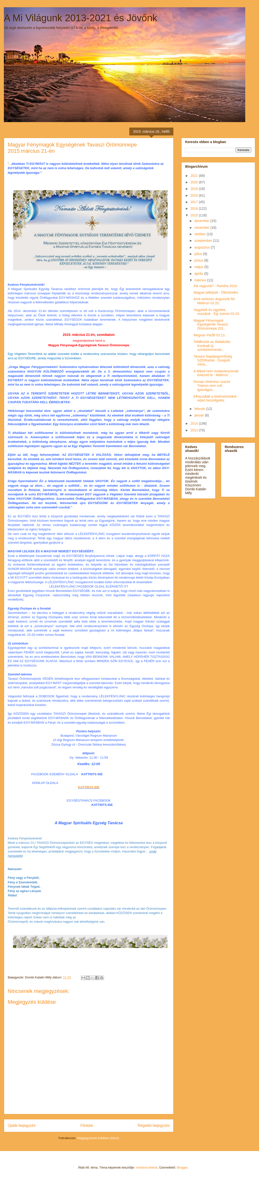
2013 (194, 430)
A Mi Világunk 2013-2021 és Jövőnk (80, 18)
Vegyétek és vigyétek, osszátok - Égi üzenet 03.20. (217, 312)
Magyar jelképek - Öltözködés (216, 292)
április (199, 274)
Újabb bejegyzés (21, 1125)
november (202, 227)
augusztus (202, 247)
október (200, 234)
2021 (194, 176)
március (200, 280)
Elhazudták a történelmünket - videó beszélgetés (216, 398)
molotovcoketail (147, 1167)
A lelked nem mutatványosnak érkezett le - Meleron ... (216, 373)
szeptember (203, 240)
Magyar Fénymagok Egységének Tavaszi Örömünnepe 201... (211, 324)
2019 (194, 189)
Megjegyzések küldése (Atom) (98, 1138)
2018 (194, 195)
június (199, 260)
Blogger (182, 1167)
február (200, 409)
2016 (194, 208)
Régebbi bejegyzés (154, 1125)
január (199, 415)
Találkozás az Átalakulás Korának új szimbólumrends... (212, 346)
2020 (194, 182)
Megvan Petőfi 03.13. (209, 335)
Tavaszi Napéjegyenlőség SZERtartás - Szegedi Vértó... (213, 360)
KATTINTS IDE (88, 787)
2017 (194, 202)
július (198, 254)
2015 (194, 215)
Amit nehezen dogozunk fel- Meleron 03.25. (215, 301)
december (202, 221)
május (199, 267)
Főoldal (86, 1125)
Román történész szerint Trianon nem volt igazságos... (212, 386)
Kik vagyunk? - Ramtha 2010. (216, 286)
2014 (194, 423)
